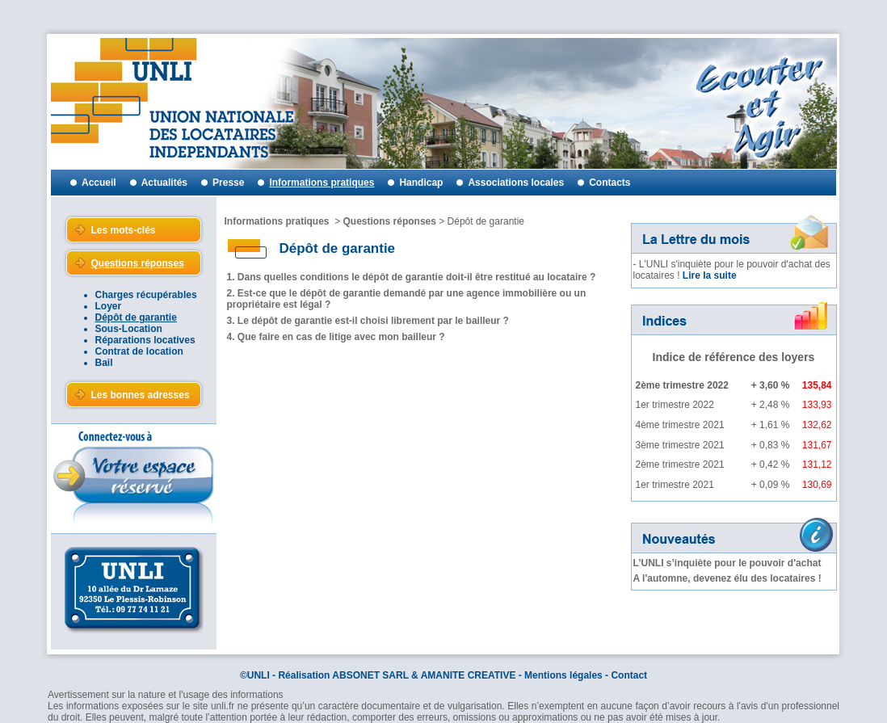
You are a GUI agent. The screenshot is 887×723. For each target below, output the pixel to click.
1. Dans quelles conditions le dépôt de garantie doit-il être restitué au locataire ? (411, 277)
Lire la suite (710, 275)
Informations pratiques (277, 221)
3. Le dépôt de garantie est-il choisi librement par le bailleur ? (368, 320)
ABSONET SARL (370, 675)
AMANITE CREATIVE (468, 675)
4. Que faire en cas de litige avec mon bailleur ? (336, 337)
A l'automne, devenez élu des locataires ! (727, 578)
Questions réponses (389, 221)
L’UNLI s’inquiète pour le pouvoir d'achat (727, 563)
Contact (629, 675)
